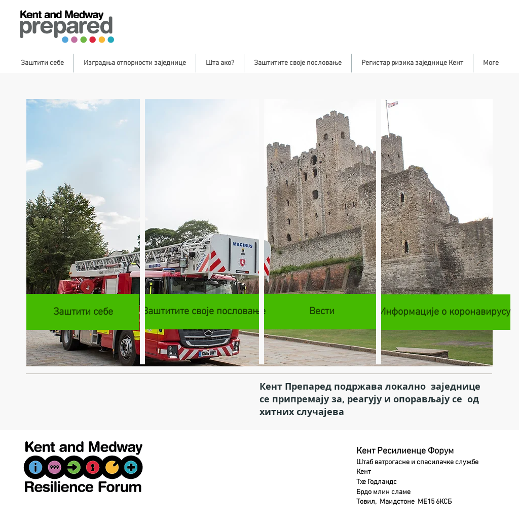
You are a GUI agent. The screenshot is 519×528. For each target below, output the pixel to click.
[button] (42, 63)
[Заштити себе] (82, 312)
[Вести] (321, 311)
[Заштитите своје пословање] (204, 311)
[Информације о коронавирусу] (444, 312)
